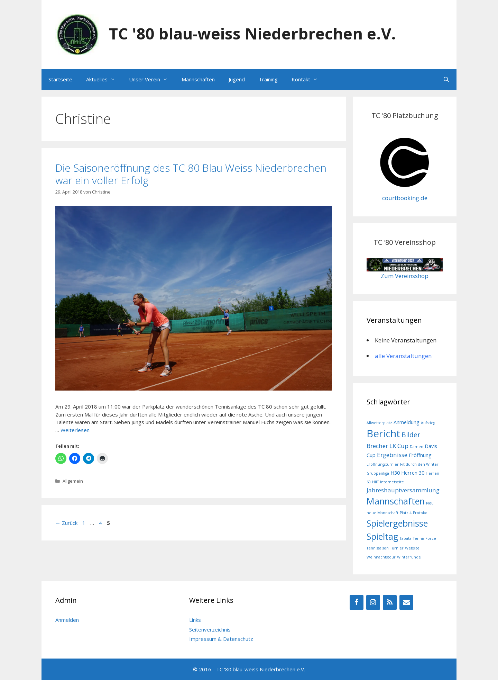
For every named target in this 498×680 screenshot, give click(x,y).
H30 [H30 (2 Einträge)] (395, 472)
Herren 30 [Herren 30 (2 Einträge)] (412, 472)
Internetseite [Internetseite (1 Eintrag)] (392, 482)
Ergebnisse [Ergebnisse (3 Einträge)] (392, 455)
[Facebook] (356, 602)
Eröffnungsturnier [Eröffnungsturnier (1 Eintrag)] (383, 464)
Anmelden (67, 619)
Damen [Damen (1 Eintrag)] (416, 446)
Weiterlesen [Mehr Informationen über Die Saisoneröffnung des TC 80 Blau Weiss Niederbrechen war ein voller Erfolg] (75, 430)
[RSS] (390, 602)
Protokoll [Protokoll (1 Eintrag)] (421, 512)
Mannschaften (198, 79)
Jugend (237, 79)
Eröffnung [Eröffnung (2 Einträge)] (420, 455)
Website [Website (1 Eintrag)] (412, 548)
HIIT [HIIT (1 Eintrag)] (375, 482)
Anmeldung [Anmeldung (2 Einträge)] (406, 422)
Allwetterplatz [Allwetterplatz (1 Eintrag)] (379, 422)
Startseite (60, 79)
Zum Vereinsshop (404, 276)
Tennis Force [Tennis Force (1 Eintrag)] (424, 538)
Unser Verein (152, 79)
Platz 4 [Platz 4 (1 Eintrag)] (406, 512)
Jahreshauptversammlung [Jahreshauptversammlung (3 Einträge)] (403, 490)
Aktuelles (104, 79)
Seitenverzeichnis (210, 629)
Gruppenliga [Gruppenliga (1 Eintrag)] (378, 473)
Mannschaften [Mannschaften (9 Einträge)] (396, 501)
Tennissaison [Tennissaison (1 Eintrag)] (378, 548)
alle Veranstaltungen (403, 356)
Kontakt (308, 79)
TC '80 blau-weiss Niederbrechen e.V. (252, 33)
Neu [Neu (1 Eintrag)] (430, 503)
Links (195, 619)
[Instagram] (373, 602)
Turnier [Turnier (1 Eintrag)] (397, 548)
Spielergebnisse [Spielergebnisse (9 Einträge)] (397, 523)
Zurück (66, 522)
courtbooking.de (404, 198)
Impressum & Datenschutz (221, 638)
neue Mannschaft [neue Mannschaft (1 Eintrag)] (382, 512)
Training (268, 79)
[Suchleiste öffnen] (446, 79)
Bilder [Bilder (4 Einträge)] (411, 434)
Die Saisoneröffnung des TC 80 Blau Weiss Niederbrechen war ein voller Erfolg (190, 174)
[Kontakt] (406, 602)
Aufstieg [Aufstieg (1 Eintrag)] (428, 422)
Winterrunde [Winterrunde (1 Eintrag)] (409, 557)
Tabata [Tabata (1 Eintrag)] (406, 538)
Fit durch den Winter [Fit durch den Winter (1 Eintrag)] (419, 464)
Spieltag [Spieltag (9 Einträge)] (382, 536)
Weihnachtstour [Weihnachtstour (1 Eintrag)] (381, 557)
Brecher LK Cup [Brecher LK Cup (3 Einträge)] (387, 446)
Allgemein (73, 481)
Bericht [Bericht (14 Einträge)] (383, 433)
